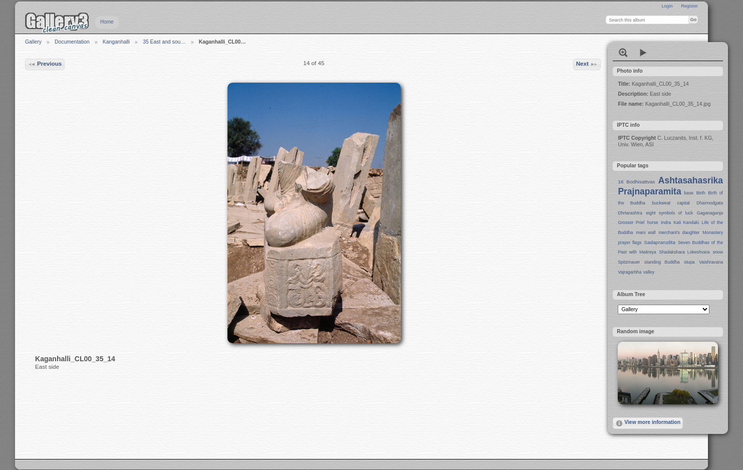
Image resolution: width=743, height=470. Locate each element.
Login (666, 6)
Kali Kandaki (686, 222)
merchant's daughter (678, 232)
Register (689, 6)
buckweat (661, 202)
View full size (623, 52)
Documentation (72, 42)
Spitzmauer (629, 262)
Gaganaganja (710, 212)
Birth (700, 192)
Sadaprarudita (659, 242)
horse (652, 222)
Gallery (33, 42)
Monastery (712, 232)
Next (587, 64)
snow (718, 252)
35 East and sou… (164, 42)
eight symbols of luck (669, 212)
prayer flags (629, 242)
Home (107, 22)
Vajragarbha (629, 272)
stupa (689, 262)
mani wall (646, 232)
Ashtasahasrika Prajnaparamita (670, 185)
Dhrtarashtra (630, 212)
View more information (647, 423)
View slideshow (643, 52)
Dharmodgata (709, 202)
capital (683, 202)
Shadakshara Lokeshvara (684, 252)
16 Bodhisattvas (636, 181)
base (688, 192)
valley (648, 272)
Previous (45, 64)
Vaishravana (711, 262)
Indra (666, 222)
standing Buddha (662, 262)
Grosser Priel (631, 222)
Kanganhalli (116, 42)
